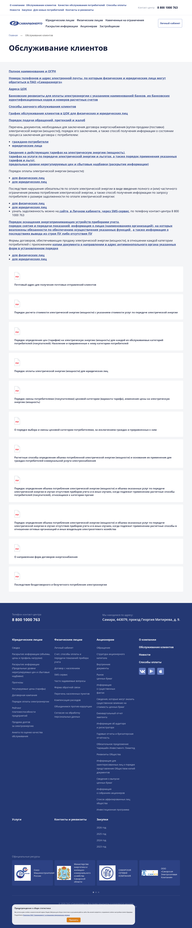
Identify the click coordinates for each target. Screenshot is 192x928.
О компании (17, 5)
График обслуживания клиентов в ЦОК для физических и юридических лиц (68, 113)
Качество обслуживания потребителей (81, 5)
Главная (16, 35)
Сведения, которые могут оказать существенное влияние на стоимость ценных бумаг (115, 703)
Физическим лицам (90, 20)
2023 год (101, 846)
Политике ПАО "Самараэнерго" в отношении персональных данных (46, 915)
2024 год (101, 840)
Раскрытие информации (62, 26)
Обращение (103, 647)
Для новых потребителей (48, 9)
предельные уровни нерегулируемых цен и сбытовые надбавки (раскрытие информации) (79, 164)
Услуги (16, 819)
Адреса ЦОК (18, 89)
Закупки (27, 9)
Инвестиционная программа (113, 809)
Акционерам (88, 26)
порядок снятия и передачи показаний (39, 226)
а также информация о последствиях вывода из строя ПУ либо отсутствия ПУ (89, 232)
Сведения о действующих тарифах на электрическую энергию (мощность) (66, 152)
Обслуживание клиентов (41, 5)
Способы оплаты (116, 5)
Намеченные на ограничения (124, 20)
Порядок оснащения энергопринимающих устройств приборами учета (64, 222)
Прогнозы (17, 682)
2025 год (101, 833)
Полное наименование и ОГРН (32, 71)
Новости (15, 9)
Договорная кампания (24, 695)
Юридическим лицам (60, 20)
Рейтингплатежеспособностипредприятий (24, 711)
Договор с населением (67, 668)
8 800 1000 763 (167, 7)
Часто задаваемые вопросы (70, 681)
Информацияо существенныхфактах (106, 688)
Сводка (16, 647)
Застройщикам (110, 26)
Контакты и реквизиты (80, 9)
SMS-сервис (61, 674)
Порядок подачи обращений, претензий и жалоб (47, 120)
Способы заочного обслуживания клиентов (42, 106)
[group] (32, 873)
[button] (93, 892)
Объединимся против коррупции (73, 706)
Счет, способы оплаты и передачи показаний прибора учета (71, 658)
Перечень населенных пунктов (71, 693)
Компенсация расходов (67, 700)
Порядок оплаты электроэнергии (30, 701)
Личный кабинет (170, 23)
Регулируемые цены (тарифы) (29, 688)
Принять (73, 920)
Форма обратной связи (67, 687)
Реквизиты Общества (109, 754)
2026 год (101, 827)
